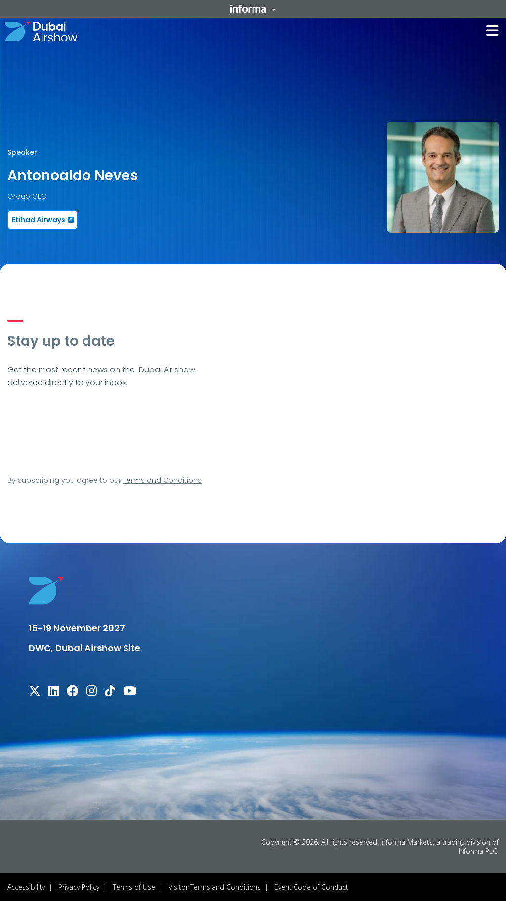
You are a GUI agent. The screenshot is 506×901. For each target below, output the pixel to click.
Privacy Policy (78, 887)
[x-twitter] (35, 692)
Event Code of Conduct (311, 887)
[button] (253, 9)
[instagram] (91, 692)
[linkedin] (53, 692)
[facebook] (73, 692)
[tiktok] (110, 692)
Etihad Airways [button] (38, 220)
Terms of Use (134, 887)
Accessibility (26, 887)
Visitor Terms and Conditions (215, 887)
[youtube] (129, 692)
